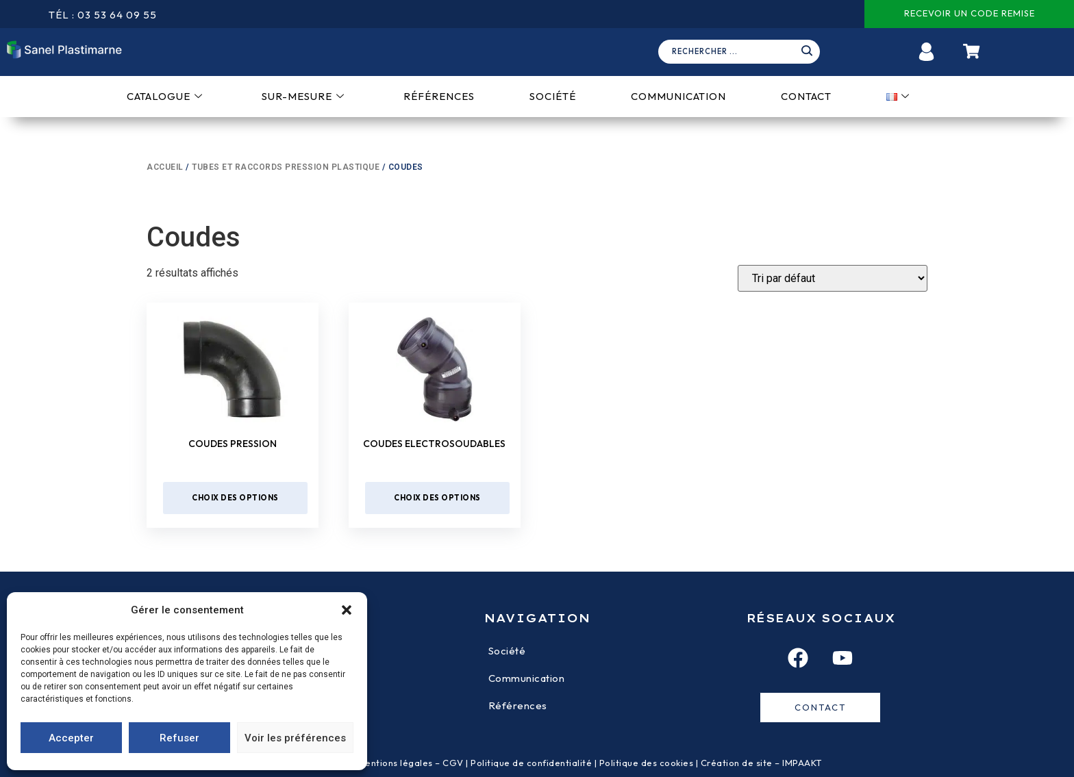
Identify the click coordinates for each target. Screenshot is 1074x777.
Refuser (179, 738)
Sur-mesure (303, 96)
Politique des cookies (646, 762)
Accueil (165, 167)
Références (439, 96)
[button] (346, 610)
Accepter (71, 738)
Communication (678, 96)
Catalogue (165, 96)
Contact (806, 96)
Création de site (737, 762)
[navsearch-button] (743, 52)
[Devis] (832, 278)
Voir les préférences (295, 738)
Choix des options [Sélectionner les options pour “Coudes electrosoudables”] (437, 497)
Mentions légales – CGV (411, 762)
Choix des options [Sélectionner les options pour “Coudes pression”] (235, 497)
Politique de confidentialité (531, 762)
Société (552, 96)
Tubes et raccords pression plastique (285, 167)
